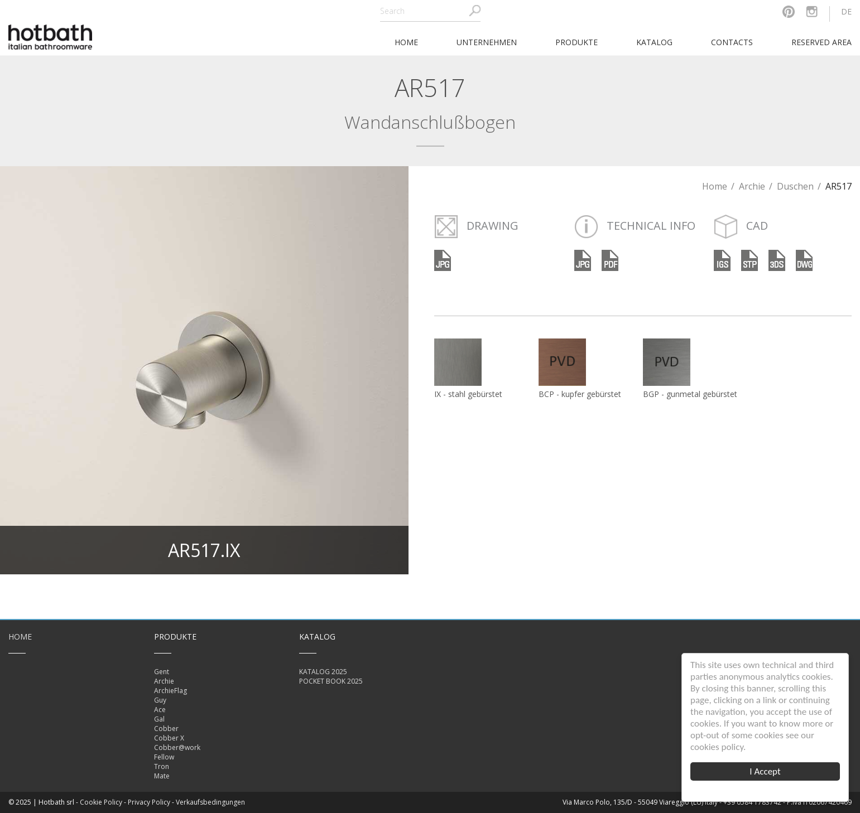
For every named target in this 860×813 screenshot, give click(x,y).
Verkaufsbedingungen (210, 802)
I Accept (765, 771)
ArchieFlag (170, 690)
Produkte (576, 42)
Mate (162, 776)
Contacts (732, 42)
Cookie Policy (101, 802)
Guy (160, 700)
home (406, 42)
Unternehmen (487, 42)
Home (714, 186)
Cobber (166, 728)
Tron (161, 766)
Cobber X (169, 738)
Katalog (654, 42)
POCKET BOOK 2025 (331, 681)
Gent (161, 671)
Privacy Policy (149, 802)
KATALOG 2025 (323, 671)
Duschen (795, 186)
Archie (752, 186)
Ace (160, 709)
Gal (159, 719)
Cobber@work (177, 747)
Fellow (164, 757)
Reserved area (821, 42)
